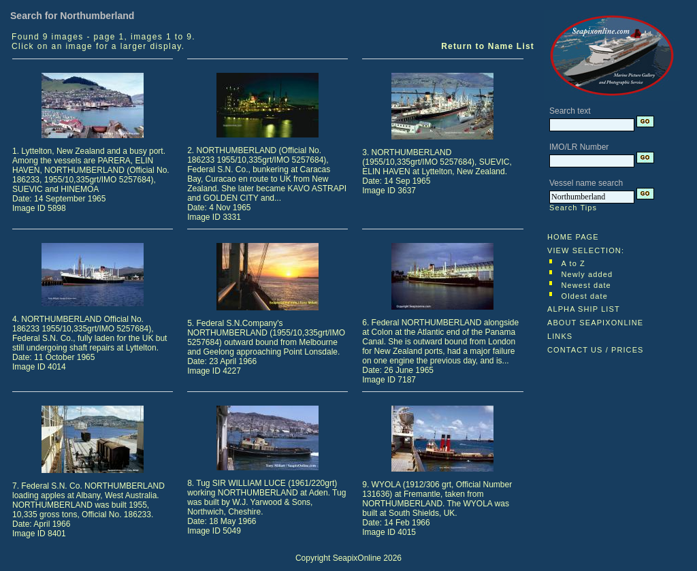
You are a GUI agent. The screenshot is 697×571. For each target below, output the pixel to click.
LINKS (559, 336)
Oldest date (585, 296)
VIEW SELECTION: (585, 250)
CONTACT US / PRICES (595, 350)
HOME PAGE (573, 237)
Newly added (587, 274)
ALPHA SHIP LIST (583, 309)
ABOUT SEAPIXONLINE (595, 323)
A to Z (573, 263)
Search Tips (573, 207)
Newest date (586, 285)
